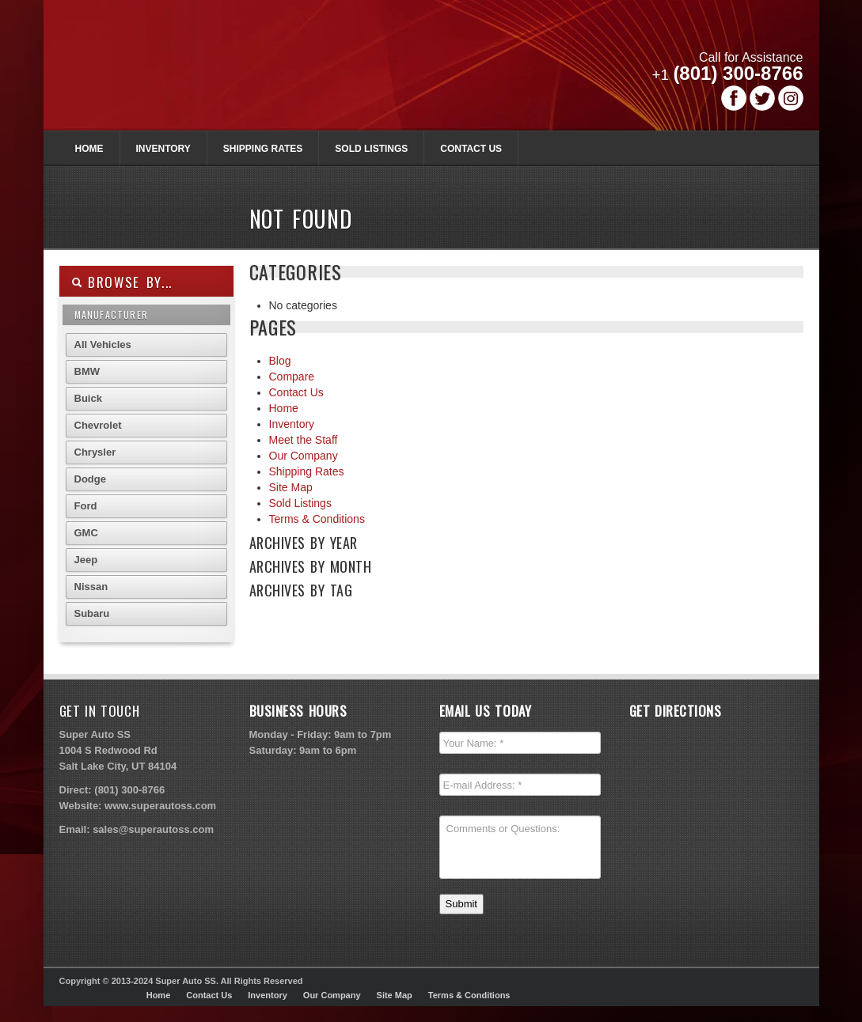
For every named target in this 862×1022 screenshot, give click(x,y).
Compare (292, 376)
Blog (280, 360)
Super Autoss (256, 72)
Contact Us (471, 148)
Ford (85, 506)
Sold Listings (371, 148)
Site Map (291, 487)
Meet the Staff (303, 439)
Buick (88, 398)
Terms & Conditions (317, 519)
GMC (86, 533)
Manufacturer (111, 314)
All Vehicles (102, 344)
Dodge (90, 479)
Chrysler (95, 452)
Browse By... (122, 282)
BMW (87, 371)
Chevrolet (98, 425)
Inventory (163, 148)
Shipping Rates (262, 148)
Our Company (303, 455)
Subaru (92, 613)
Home (89, 148)
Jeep (86, 560)
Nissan (91, 586)
